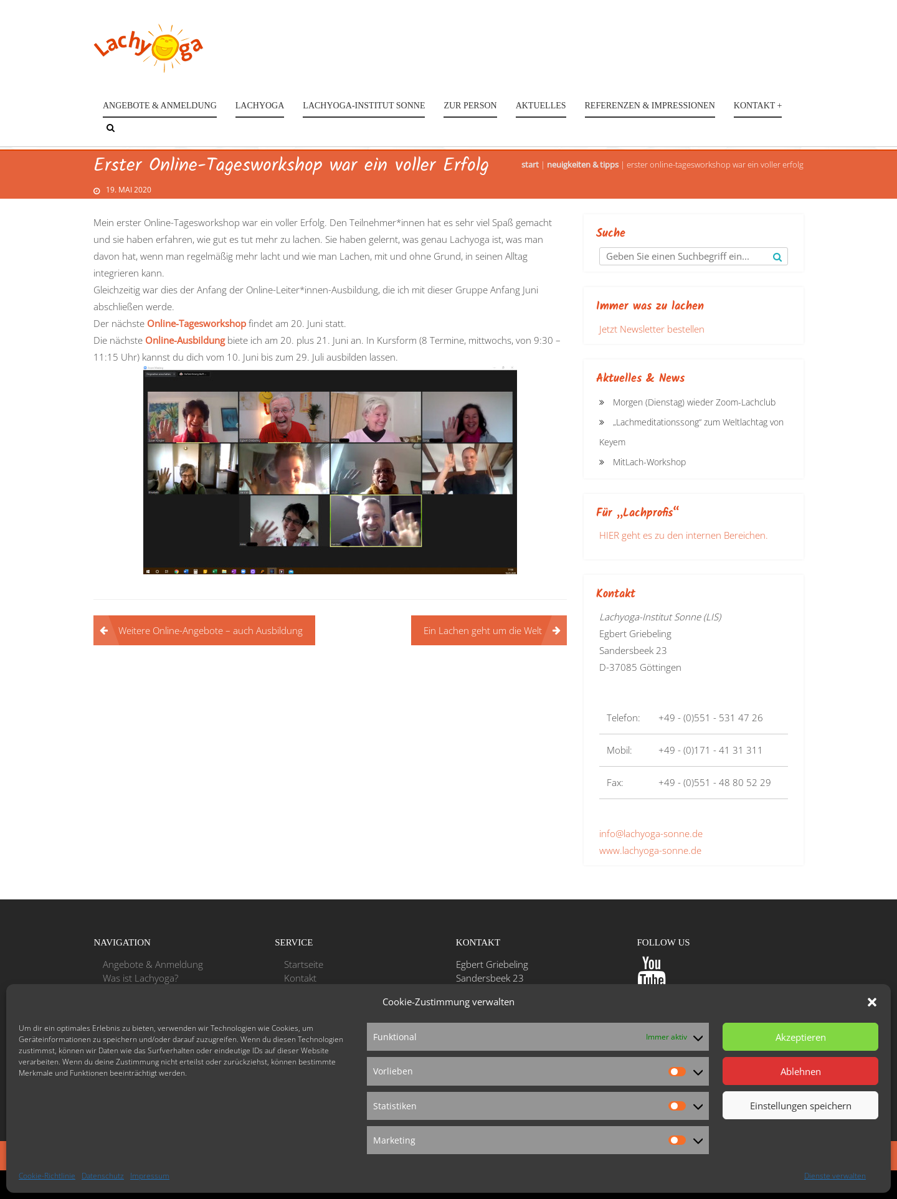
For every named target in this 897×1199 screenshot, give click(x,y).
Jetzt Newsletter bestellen (652, 329)
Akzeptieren (801, 1037)
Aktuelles (541, 105)
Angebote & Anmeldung (160, 105)
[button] (872, 1002)
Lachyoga (260, 105)
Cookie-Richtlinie (47, 1175)
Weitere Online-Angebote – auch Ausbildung (210, 630)
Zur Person (470, 105)
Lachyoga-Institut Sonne (364, 105)
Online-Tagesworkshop (196, 323)
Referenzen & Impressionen (650, 105)
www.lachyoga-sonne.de (650, 850)
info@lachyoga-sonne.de (651, 833)
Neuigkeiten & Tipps (583, 164)
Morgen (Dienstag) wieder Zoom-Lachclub (694, 402)
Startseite (303, 964)
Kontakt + (758, 105)
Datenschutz (103, 1175)
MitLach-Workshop (649, 462)
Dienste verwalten (835, 1175)
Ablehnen (801, 1071)
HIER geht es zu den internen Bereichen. (683, 535)
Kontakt (300, 978)
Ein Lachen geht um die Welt (483, 630)
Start (530, 164)
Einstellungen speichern (801, 1105)
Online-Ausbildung (185, 340)
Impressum (149, 1175)
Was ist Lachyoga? (140, 978)
